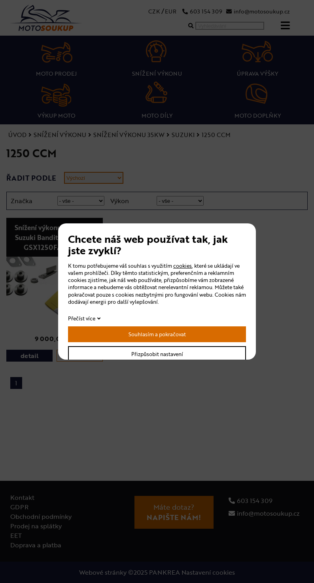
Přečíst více (81, 318)
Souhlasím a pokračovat (157, 334)
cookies (182, 266)
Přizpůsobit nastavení (157, 354)
